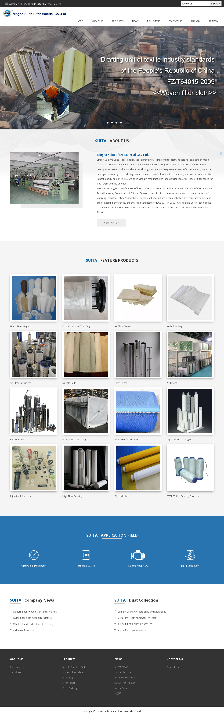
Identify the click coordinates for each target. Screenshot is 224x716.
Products (118, 21)
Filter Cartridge (70, 688)
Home (80, 21)
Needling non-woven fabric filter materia (35, 611)
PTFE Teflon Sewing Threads (183, 496)
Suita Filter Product (124, 682)
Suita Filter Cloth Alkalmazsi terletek (137, 617)
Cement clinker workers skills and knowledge (142, 611)
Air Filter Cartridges (20, 382)
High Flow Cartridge (73, 496)
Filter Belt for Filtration (126, 439)
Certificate (16, 672)
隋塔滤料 (195, 21)
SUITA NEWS (121, 667)
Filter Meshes (121, 496)
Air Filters (172, 382)
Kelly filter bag (175, 326)
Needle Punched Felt (73, 667)
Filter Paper (68, 682)
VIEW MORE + (111, 222)
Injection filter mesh (21, 496)
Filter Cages (120, 382)
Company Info (17, 667)
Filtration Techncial (124, 677)
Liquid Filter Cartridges (179, 439)
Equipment (153, 21)
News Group (121, 688)
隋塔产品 (213, 21)
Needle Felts (69, 382)
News (135, 21)
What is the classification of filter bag (33, 624)
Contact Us (175, 21)
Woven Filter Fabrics (73, 672)
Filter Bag (67, 677)
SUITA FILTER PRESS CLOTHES (135, 624)
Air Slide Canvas (122, 326)
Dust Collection (122, 672)
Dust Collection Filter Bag (76, 326)
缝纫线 (118, 693)
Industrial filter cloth (24, 630)
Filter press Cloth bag (74, 439)
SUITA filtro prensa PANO (132, 630)
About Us (97, 21)
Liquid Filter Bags (19, 326)
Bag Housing (17, 439)
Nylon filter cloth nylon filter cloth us (33, 617)
